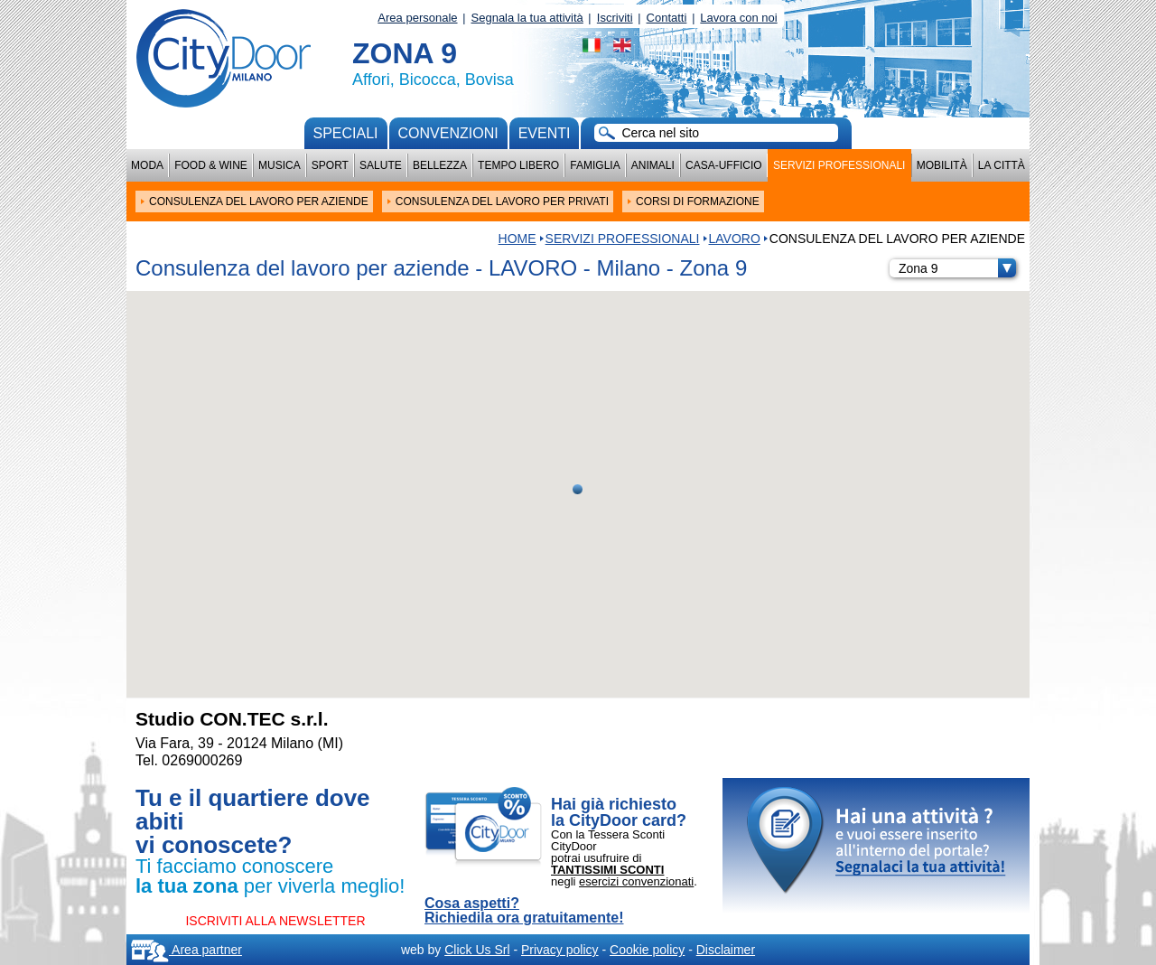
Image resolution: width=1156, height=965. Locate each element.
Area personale (417, 17)
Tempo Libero (518, 165)
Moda (147, 165)
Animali (653, 165)
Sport (330, 165)
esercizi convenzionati (636, 881)
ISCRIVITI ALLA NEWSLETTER (275, 920)
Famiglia (595, 165)
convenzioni (448, 133)
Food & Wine (210, 165)
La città (1001, 165)
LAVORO (734, 238)
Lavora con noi (738, 17)
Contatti (667, 17)
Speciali (345, 133)
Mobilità (942, 165)
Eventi (544, 133)
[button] (578, 489)
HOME (517, 238)
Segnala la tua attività (527, 17)
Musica (279, 165)
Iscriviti (615, 17)
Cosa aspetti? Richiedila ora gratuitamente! (524, 910)
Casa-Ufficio (723, 165)
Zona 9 (957, 268)
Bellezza (440, 165)
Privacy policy (560, 949)
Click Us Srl (476, 949)
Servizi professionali (839, 165)
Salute (380, 165)
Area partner (186, 949)
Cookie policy (647, 949)
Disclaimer (725, 949)
